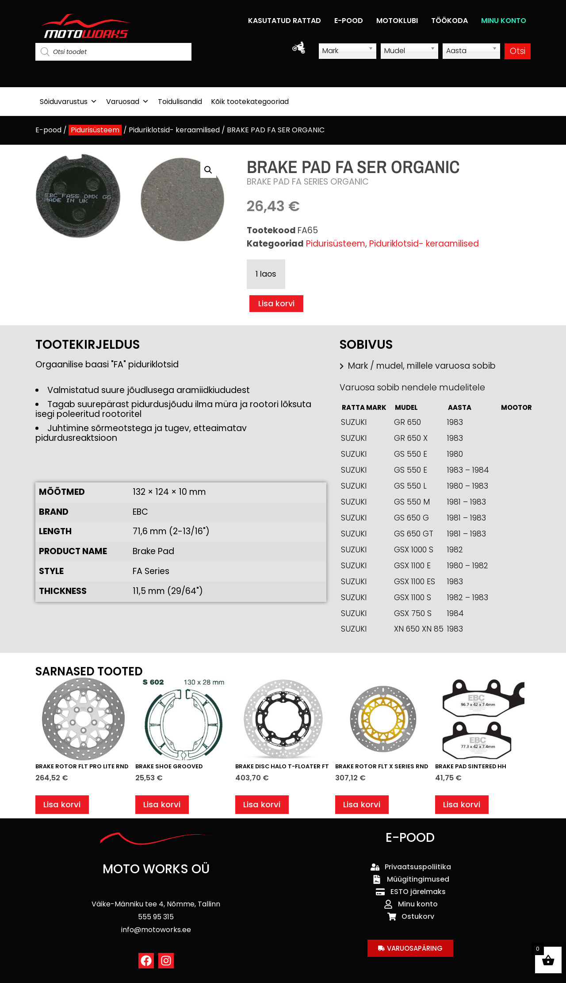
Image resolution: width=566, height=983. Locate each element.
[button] (208, 170)
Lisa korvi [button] (62, 806)
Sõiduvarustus (68, 102)
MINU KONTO (503, 20)
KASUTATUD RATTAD (284, 20)
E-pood (48, 130)
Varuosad (127, 102)
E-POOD (348, 20)
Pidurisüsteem (95, 130)
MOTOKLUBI (397, 20)
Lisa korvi (277, 304)
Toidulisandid (180, 101)
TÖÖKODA (449, 20)
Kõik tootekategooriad (250, 101)
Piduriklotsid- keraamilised (174, 130)
